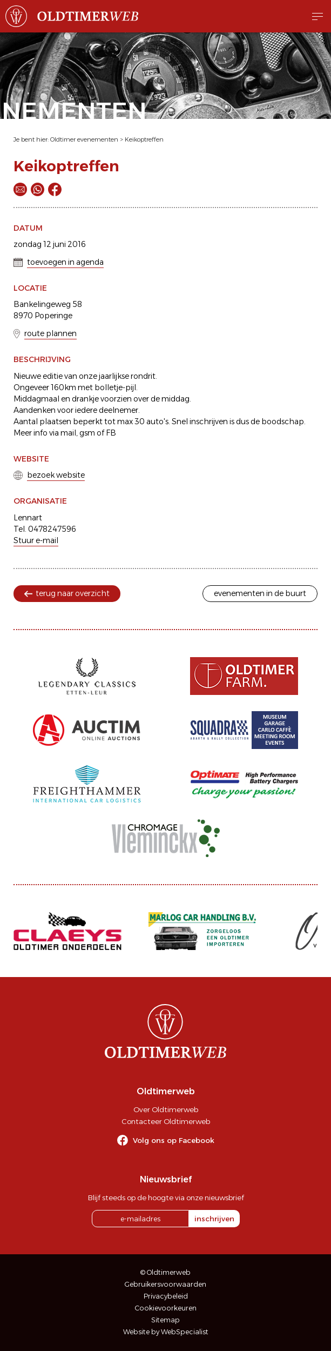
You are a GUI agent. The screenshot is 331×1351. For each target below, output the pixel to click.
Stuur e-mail (35, 540)
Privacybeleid (166, 1296)
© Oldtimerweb (165, 1272)
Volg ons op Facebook (173, 1140)
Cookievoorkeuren (166, 1308)
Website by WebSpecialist (165, 1332)
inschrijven (214, 1218)
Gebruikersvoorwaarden (165, 1284)
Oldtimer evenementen (84, 139)
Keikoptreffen (144, 139)
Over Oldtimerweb (165, 1109)
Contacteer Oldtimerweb (165, 1121)
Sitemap (165, 1320)
